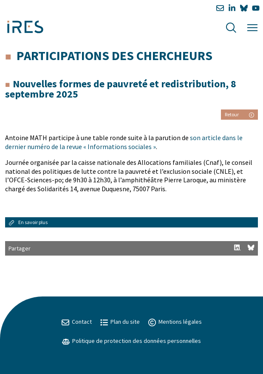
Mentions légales (175, 321)
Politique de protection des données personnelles (131, 341)
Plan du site (120, 321)
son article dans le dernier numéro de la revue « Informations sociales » (124, 142)
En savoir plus (28, 222)
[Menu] (252, 26)
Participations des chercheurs (114, 55)
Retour (239, 114)
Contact (77, 321)
